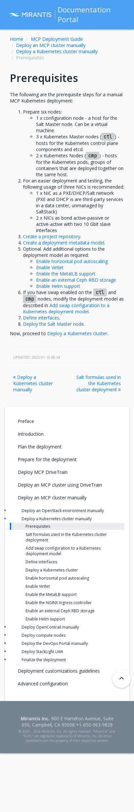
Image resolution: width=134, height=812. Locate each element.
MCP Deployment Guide (57, 39)
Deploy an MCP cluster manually (51, 45)
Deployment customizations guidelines (59, 671)
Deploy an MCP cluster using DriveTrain (60, 485)
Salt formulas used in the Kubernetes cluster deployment (98, 383)
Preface (26, 421)
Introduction (31, 434)
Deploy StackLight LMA (42, 651)
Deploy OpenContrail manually (50, 627)
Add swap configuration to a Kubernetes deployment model (63, 550)
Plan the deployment (40, 447)
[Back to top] (121, 679)
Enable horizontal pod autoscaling (57, 578)
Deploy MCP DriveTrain (42, 472)
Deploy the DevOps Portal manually (55, 643)
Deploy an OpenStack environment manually (63, 510)
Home (16, 39)
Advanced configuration (43, 683)
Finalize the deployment (44, 660)
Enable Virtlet (38, 586)
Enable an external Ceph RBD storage (60, 611)
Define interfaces (41, 562)
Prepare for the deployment (47, 459)
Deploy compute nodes (44, 635)
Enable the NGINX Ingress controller (59, 602)
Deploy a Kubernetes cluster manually (57, 51)
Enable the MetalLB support (51, 594)
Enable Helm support (45, 619)
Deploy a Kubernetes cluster (52, 570)
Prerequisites (38, 526)
